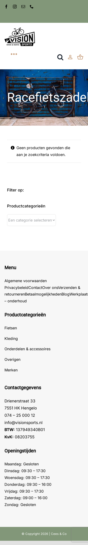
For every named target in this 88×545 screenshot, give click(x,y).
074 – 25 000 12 (19, 415)
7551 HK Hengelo (20, 408)
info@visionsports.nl (23, 422)
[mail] (23, 6)
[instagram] (15, 6)
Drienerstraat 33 (19, 401)
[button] (60, 57)
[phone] (32, 6)
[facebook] (6, 6)
